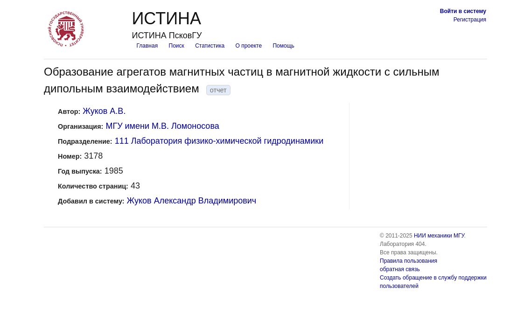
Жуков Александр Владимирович (192, 200)
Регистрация (470, 19)
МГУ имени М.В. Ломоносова (162, 126)
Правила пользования (408, 261)
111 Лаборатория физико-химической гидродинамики (219, 141)
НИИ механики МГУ (439, 235)
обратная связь (400, 269)
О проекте (249, 45)
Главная (147, 45)
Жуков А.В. (104, 111)
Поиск (176, 45)
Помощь (283, 45)
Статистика (209, 45)
